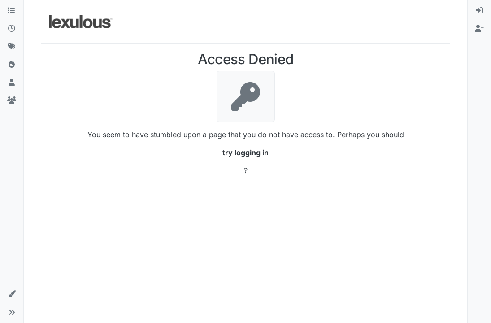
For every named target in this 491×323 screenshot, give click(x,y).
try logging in (245, 152)
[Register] (479, 29)
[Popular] (12, 64)
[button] (12, 294)
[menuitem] (479, 11)
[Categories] (12, 11)
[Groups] (12, 100)
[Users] (12, 82)
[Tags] (12, 46)
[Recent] (12, 29)
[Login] (479, 11)
